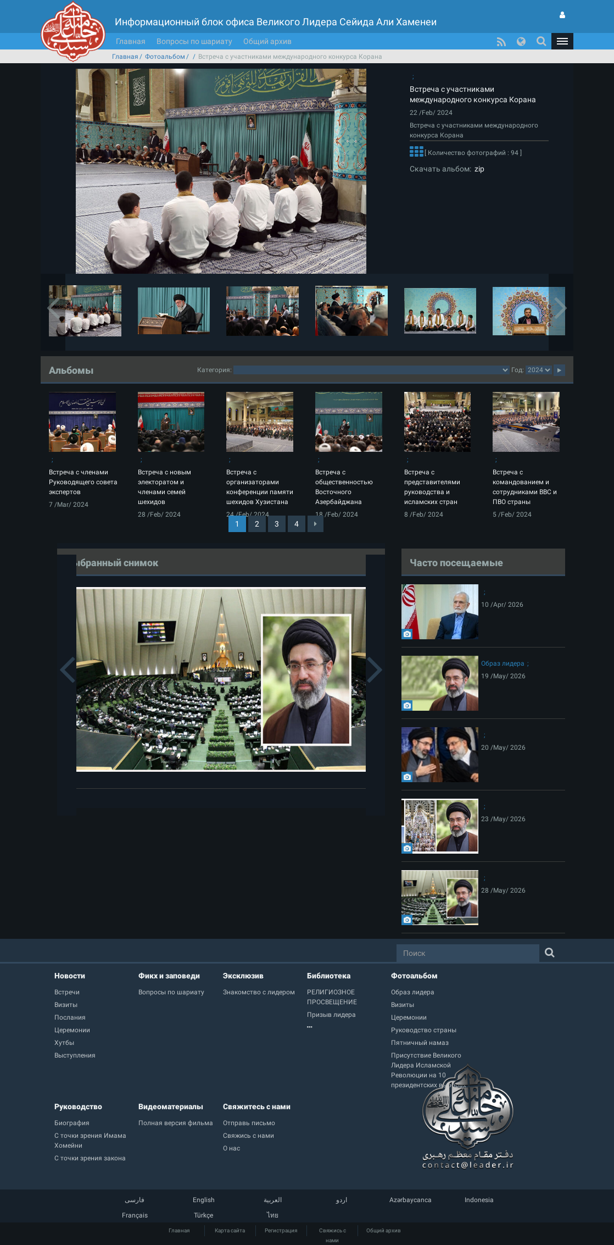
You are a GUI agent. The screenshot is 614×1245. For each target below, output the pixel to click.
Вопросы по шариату (194, 41)
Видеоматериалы (170, 1106)
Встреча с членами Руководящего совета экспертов (83, 482)
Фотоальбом (165, 56)
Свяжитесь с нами (257, 1106)
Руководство (78, 1106)
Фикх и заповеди (169, 975)
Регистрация (281, 1230)
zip (477, 168)
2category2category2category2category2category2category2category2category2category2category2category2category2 (371, 370)
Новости (69, 975)
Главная (131, 41)
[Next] (315, 524)
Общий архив (267, 41)
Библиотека (328, 975)
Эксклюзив (243, 975)
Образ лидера (502, 663)
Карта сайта (230, 1230)
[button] (562, 41)
